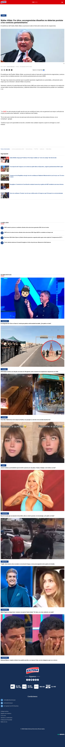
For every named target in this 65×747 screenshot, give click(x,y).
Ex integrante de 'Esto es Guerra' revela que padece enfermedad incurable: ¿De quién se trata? (26, 323)
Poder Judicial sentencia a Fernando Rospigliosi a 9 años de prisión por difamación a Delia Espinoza (27, 242)
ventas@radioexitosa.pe (9, 700)
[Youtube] (31, 680)
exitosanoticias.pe (8, 703)
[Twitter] (29, 680)
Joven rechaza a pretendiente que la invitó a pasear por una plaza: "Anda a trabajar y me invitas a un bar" (28, 467)
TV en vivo (3, 715)
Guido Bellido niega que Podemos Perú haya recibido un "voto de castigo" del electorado (33, 157)
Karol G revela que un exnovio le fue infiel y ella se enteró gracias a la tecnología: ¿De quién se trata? (27, 516)
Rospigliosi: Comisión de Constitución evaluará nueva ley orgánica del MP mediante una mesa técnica (36, 184)
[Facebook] (27, 680)
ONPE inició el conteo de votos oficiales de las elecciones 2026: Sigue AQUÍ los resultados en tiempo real (28, 232)
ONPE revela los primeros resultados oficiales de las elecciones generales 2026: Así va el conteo (26, 227)
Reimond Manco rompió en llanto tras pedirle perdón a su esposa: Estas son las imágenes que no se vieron (29, 660)
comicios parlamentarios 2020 (18, 149)
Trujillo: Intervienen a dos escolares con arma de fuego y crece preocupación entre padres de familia (27, 564)
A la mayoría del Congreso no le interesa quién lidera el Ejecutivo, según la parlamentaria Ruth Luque (36, 166)
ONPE (4, 111)
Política (3, 15)
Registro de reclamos (6, 713)
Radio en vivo (4, 722)
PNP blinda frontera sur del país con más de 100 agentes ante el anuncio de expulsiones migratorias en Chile (29, 371)
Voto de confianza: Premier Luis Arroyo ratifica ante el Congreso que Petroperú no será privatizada (36, 193)
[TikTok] (38, 680)
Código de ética (4, 711)
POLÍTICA (36, 149)
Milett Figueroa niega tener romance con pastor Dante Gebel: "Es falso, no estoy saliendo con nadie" (27, 612)
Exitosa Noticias (29, 149)
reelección (42, 149)
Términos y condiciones (6, 717)
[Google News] (36, 680)
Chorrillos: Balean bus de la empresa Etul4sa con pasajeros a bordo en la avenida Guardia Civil (25, 419)
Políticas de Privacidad (6, 719)
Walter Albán (48, 149)
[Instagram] (34, 680)
